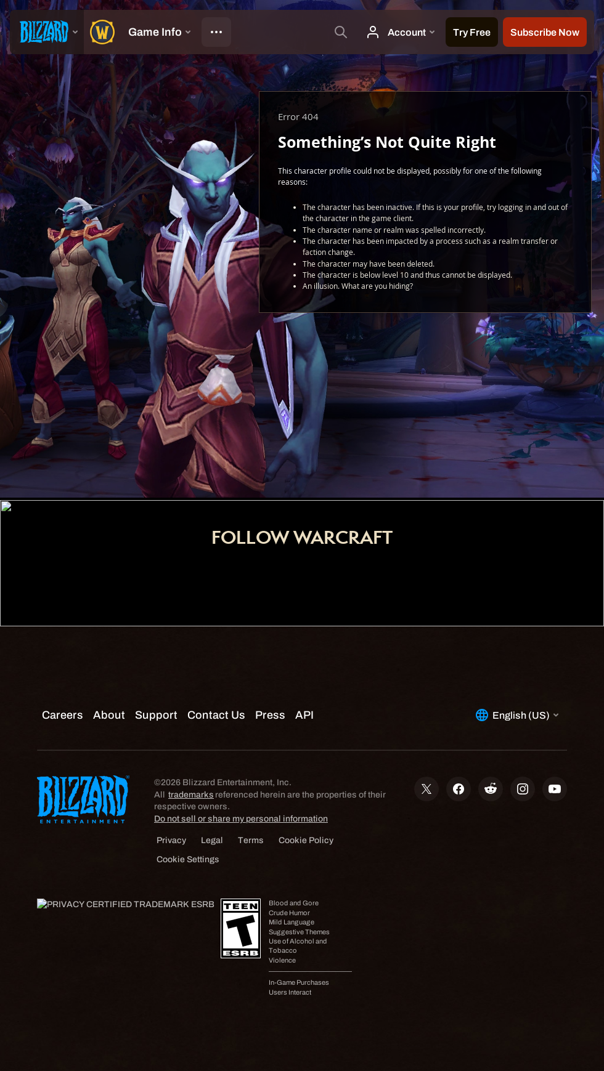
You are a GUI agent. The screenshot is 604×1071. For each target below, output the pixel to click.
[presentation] (47, 32)
